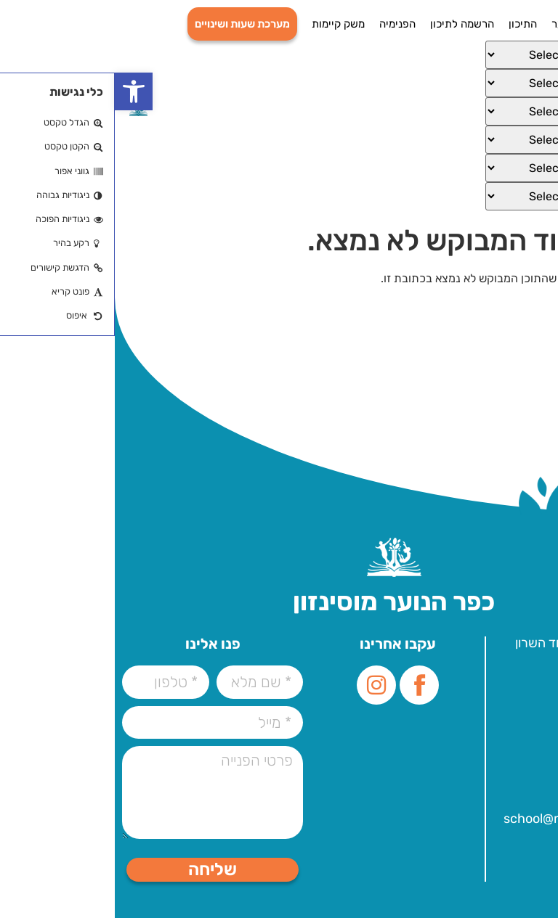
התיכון (408, 23)
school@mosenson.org (457, 819)
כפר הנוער (460, 23)
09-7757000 (488, 702)
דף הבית (517, 23)
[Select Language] (446, 55)
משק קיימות (223, 23)
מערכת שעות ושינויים (127, 23)
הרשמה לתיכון (347, 23)
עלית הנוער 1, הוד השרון (462, 643)
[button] (19, 91)
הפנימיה (282, 23)
